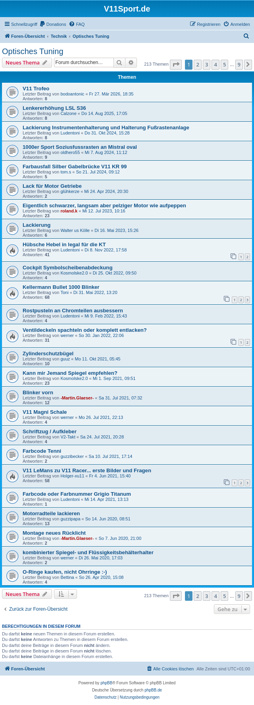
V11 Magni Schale (45, 412)
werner (67, 335)
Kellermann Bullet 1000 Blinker (61, 287)
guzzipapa (70, 518)
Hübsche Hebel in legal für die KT (64, 244)
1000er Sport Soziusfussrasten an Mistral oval (80, 147)
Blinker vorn (38, 392)
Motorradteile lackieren (51, 513)
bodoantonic (72, 94)
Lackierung (36, 225)
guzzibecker (72, 456)
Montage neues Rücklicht (54, 533)
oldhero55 (70, 152)
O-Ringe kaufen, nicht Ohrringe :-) (65, 572)
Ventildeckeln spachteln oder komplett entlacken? (85, 330)
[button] (176, 64)
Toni (64, 292)
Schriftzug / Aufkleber (50, 431)
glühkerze (69, 191)
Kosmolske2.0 (74, 273)
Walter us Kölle (75, 230)
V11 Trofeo (36, 89)
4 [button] (215, 64)
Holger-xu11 (72, 475)
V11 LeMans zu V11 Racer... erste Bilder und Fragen (87, 470)
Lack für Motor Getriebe (52, 186)
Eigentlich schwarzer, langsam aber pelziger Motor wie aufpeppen (104, 205)
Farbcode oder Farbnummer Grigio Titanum (77, 494)
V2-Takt (67, 436)
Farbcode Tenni (42, 451)
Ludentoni (69, 132)
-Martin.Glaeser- (77, 397)
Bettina (67, 577)
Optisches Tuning (33, 51)
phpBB (106, 683)
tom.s (65, 171)
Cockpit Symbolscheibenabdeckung (67, 268)
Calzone (68, 113)
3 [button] (206, 64)
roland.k (68, 210)
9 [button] (239, 64)
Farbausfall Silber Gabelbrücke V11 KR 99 (75, 166)
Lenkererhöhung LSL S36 (54, 108)
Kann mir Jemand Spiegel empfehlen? (70, 373)
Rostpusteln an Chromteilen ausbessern (73, 311)
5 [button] (224, 64)
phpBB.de (153, 690)
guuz (65, 358)
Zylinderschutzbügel (48, 353)
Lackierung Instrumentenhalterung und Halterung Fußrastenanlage (106, 127)
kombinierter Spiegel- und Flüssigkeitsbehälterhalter (88, 552)
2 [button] (197, 64)
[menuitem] (52, 24)
